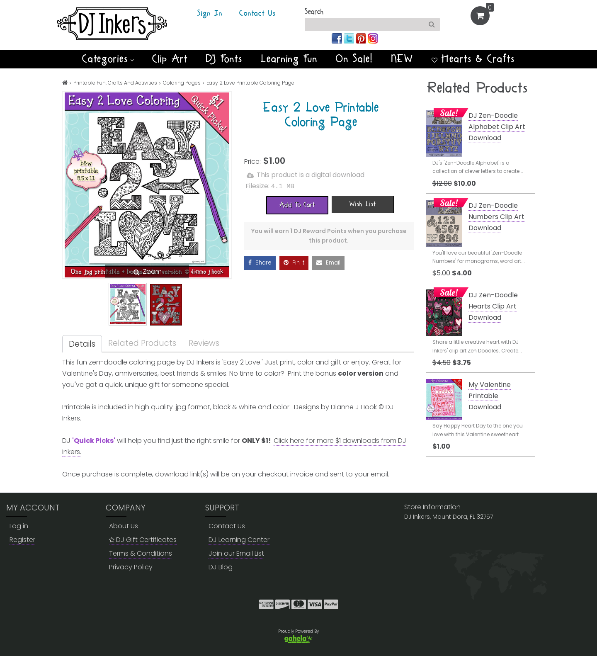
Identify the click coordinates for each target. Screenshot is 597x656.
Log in (19, 526)
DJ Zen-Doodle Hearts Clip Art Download (493, 306)
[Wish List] (363, 203)
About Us (123, 526)
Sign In (210, 14)
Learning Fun (289, 59)
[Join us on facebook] (338, 38)
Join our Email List (236, 553)
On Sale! (354, 59)
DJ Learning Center (239, 539)
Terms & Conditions (140, 553)
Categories (108, 59)
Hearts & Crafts (473, 59)
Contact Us (257, 14)
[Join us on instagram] (373, 38)
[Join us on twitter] (350, 38)
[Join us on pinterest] (362, 38)
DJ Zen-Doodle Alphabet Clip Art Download (496, 127)
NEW (402, 59)
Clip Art (170, 59)
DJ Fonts (224, 59)
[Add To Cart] (297, 204)
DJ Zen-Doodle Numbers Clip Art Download (496, 217)
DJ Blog (221, 567)
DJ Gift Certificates (143, 539)
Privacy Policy (131, 567)
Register (22, 539)
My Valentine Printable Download (489, 396)
